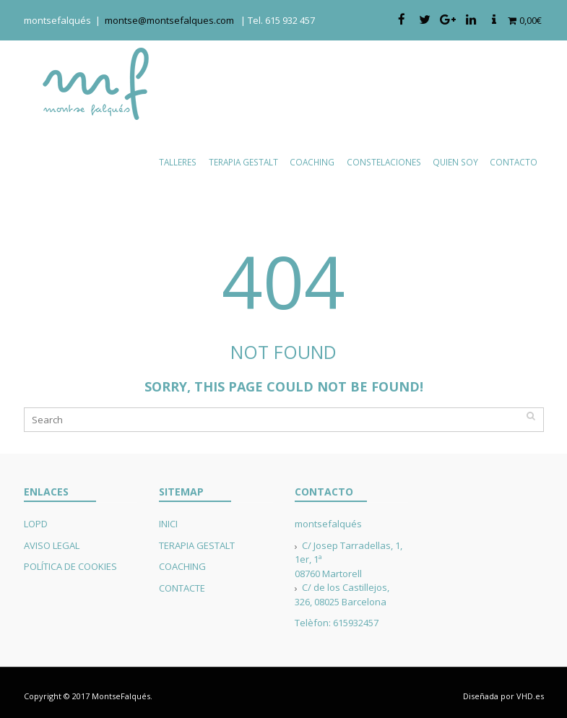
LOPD (36, 523)
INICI (168, 523)
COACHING (182, 566)
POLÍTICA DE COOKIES (70, 566)
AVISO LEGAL (51, 545)
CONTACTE (182, 587)
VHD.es (530, 696)
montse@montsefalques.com (173, 20)
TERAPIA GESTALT (197, 545)
